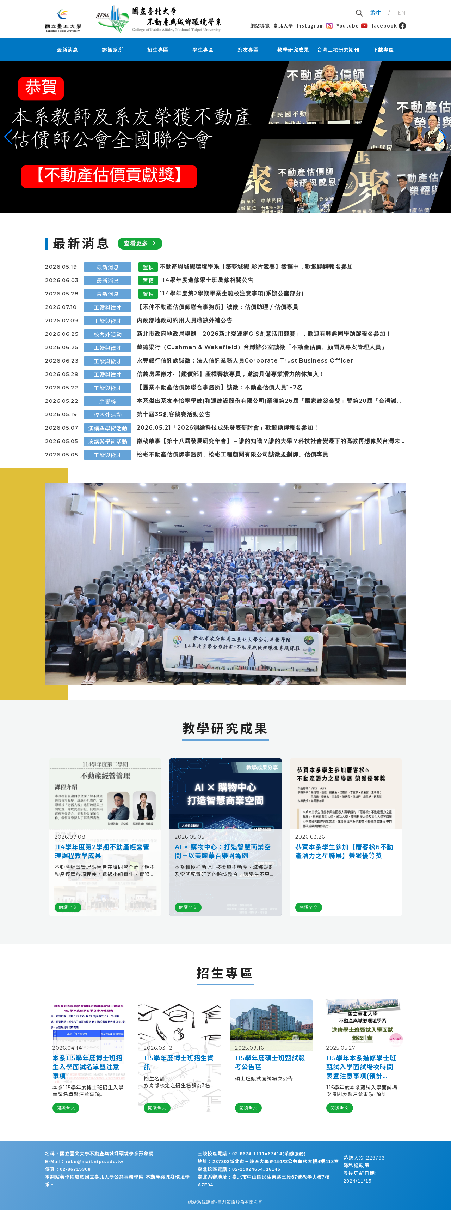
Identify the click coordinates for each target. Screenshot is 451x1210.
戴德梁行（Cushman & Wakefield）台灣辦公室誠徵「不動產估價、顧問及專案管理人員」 (262, 347)
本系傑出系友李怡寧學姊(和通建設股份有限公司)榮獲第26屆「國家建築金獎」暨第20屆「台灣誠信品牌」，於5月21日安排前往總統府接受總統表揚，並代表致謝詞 (270, 401)
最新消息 (67, 50)
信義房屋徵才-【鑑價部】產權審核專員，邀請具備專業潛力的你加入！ (231, 374)
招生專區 (157, 50)
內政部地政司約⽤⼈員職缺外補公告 (185, 320)
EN (401, 12)
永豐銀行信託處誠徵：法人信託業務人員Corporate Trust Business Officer (245, 360)
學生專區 (203, 50)
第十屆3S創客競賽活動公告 (174, 414)
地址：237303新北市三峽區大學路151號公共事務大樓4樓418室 (268, 1161)
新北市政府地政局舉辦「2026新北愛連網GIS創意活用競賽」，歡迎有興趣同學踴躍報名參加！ (264, 333)
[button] (8, 137)
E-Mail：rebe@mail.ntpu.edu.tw (84, 1161)
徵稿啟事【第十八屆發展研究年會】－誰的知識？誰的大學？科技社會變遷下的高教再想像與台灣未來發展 (268, 441)
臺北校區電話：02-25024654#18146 (239, 1169)
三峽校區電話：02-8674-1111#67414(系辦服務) (252, 1153)
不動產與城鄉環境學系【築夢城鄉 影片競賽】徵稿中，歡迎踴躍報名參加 (256, 266)
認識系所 (112, 50)
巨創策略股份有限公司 (240, 1202)
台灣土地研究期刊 (338, 50)
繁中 (376, 12)
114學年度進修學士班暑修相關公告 (207, 280)
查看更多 (141, 243)
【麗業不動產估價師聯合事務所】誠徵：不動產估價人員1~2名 (220, 387)
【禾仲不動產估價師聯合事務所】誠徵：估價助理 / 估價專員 (217, 307)
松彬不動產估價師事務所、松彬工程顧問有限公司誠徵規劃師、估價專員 (232, 454)
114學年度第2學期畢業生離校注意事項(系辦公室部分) (232, 293)
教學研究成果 (293, 50)
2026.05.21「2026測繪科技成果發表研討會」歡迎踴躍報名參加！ (228, 427)
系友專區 (248, 50)
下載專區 (383, 50)
